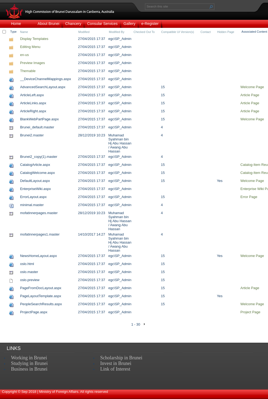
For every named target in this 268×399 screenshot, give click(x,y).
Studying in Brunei (29, 363)
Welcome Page (252, 87)
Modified (84, 31)
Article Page (249, 95)
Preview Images (32, 63)
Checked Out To (144, 31)
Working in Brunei (29, 357)
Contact (205, 31)
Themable (28, 71)
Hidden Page (225, 31)
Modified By (116, 31)
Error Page (248, 197)
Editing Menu (30, 47)
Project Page (250, 312)
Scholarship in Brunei (121, 357)
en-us (24, 55)
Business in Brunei (29, 369)
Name (24, 31)
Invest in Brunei (115, 363)
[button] (211, 7)
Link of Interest (115, 369)
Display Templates (34, 39)
